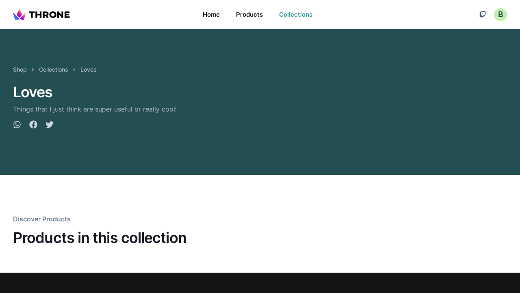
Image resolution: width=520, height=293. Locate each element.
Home (211, 14)
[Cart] (482, 14)
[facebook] (33, 125)
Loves (88, 69)
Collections (295, 14)
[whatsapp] (17, 125)
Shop (20, 69)
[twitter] (50, 125)
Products (249, 14)
